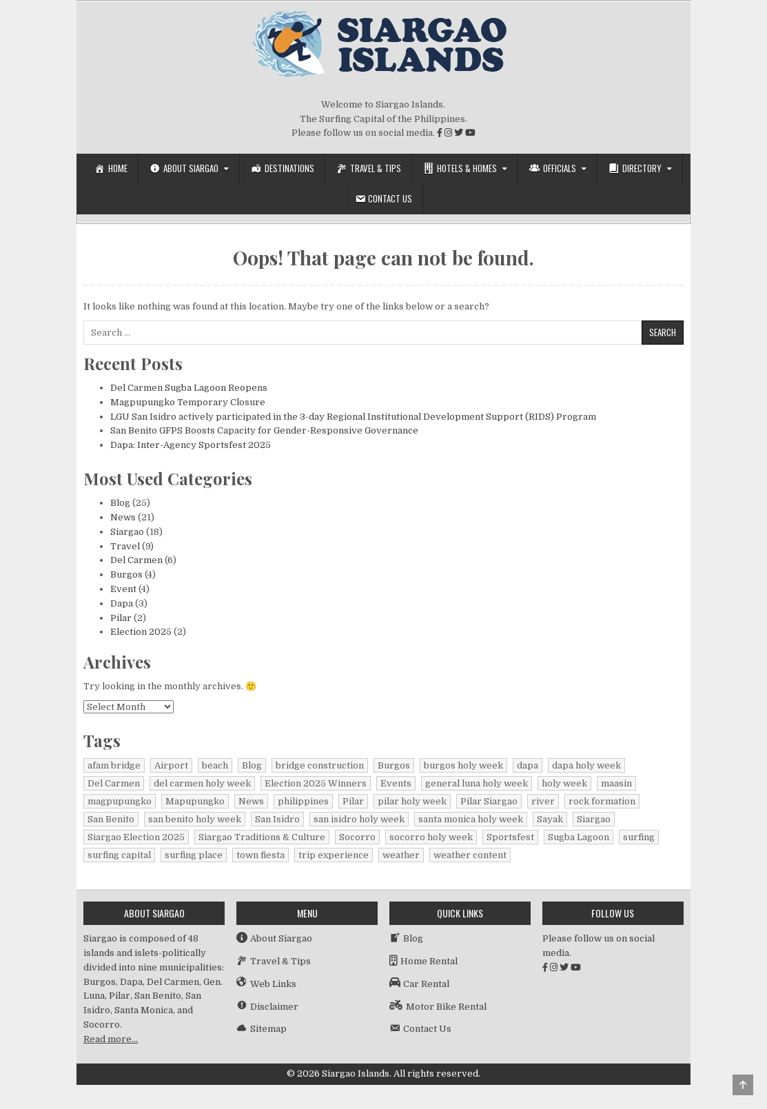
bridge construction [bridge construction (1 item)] (320, 765)
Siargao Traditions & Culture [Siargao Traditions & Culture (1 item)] (261, 837)
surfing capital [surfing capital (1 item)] (119, 855)
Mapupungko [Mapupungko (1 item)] (195, 801)
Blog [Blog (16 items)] (252, 765)
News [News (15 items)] (251, 801)
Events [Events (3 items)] (395, 783)
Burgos (126, 574)
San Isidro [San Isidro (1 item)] (277, 819)
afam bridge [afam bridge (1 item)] (114, 765)
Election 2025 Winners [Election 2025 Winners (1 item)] (316, 783)
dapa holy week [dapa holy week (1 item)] (586, 765)
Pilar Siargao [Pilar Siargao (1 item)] (489, 801)
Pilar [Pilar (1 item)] (353, 801)
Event (123, 589)
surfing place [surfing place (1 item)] (194, 855)
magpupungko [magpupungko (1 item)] (120, 801)
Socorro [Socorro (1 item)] (357, 837)
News (123, 517)
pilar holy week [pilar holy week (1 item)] (412, 801)
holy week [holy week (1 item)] (564, 783)
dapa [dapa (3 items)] (527, 765)
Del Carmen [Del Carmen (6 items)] (114, 783)
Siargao (127, 532)
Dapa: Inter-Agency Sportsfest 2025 (190, 445)
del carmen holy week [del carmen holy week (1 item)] (202, 783)
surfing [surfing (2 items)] (639, 837)
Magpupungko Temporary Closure (187, 402)
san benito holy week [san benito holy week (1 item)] (194, 819)
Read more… (110, 1039)
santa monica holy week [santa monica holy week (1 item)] (470, 819)
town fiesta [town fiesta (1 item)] (260, 855)
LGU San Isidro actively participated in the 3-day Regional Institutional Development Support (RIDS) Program (353, 416)
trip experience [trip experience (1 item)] (333, 855)
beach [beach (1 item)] (215, 765)
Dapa (121, 603)
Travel (125, 546)
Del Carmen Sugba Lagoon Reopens (188, 388)
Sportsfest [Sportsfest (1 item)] (510, 837)
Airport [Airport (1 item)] (171, 765)
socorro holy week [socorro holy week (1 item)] (431, 837)
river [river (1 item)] (543, 801)
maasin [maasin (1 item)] (616, 783)
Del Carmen (136, 560)
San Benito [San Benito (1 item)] (111, 819)
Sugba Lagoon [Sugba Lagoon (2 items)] (578, 837)
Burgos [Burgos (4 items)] (394, 765)
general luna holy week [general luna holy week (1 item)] (476, 783)
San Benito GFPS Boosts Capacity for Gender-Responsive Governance (264, 430)
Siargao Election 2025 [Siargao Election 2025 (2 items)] (136, 837)
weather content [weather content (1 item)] (470, 855)
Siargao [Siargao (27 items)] (594, 819)
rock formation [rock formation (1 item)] (602, 801)
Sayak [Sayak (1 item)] (550, 819)
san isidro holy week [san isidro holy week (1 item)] (359, 819)
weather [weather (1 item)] (401, 855)
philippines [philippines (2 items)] (303, 801)
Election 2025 (141, 632)
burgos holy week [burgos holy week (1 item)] (463, 765)
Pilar (121, 618)
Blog (120, 503)
